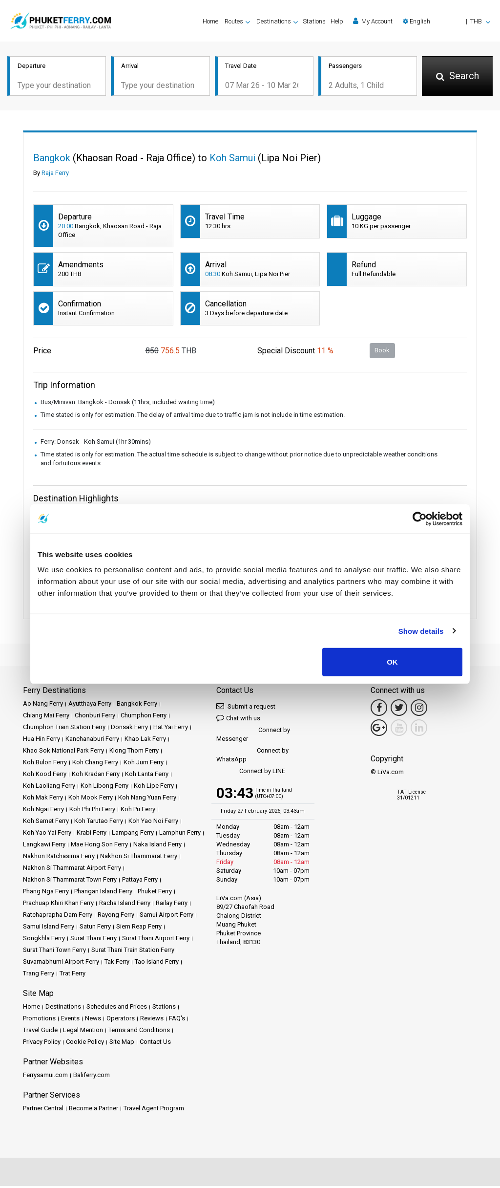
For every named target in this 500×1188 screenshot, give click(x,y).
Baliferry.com (91, 1076)
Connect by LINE (250, 773)
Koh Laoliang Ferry (49, 787)
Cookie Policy (85, 1043)
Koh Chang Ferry (95, 764)
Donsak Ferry (129, 729)
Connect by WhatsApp (252, 757)
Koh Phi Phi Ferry (92, 811)
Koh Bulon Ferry (45, 764)
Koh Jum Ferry (144, 764)
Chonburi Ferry (95, 717)
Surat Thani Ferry (93, 940)
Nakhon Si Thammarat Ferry (138, 858)
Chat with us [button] (238, 719)
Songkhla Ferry (44, 940)
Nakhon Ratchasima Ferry (59, 858)
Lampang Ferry (133, 834)
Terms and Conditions (139, 1032)
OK (392, 662)
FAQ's (177, 1020)
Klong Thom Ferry (134, 752)
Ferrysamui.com (45, 1076)
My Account (373, 21)
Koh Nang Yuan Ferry (147, 799)
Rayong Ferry (116, 916)
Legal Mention (83, 1032)
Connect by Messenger (253, 736)
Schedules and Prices (116, 1008)
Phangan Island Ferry (103, 893)
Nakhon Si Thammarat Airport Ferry (72, 869)
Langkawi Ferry (44, 846)
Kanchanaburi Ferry (92, 740)
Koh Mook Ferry (90, 799)
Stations (314, 21)
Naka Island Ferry (157, 846)
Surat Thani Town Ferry (54, 951)
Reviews (152, 1020)
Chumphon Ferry (144, 717)
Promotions (39, 1020)
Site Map (121, 1043)
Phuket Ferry (155, 893)
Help (337, 21)
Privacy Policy (42, 1043)
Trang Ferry (38, 975)
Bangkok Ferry (137, 705)
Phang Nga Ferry (46, 893)
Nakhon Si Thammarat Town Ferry (70, 881)
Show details (421, 630)
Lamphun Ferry (180, 834)
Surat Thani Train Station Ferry (132, 951)
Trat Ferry (72, 975)
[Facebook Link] (379, 709)
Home (210, 21)
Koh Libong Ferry (104, 787)
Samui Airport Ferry (166, 916)
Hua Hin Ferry (41, 740)
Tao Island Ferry (157, 963)
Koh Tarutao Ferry (98, 822)
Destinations (63, 1008)
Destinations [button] (273, 21)
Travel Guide (40, 1032)
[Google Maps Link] (379, 729)
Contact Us (155, 1043)
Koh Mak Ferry (43, 799)
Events (70, 1020)
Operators (120, 1020)
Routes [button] (234, 21)
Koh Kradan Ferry (96, 775)
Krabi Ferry (91, 834)
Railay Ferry (172, 904)
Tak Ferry (116, 963)
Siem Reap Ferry (139, 928)
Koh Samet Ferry (46, 822)
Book (382, 352)
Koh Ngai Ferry (43, 811)
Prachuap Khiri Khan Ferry (58, 904)
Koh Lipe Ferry (154, 787)
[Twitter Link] (399, 709)
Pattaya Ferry (140, 881)
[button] (446, 21)
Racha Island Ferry (124, 904)
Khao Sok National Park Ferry (63, 752)
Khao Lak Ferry (145, 740)
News (93, 1020)
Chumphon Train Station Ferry (64, 729)
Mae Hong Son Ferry (99, 846)
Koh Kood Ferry (44, 775)
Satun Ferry (95, 928)
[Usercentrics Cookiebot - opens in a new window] (419, 518)
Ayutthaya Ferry (89, 705)
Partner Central (43, 1110)
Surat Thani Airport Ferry (155, 940)
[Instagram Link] (419, 709)
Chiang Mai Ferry (46, 717)
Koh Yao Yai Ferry (47, 834)
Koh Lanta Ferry (146, 775)
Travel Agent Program (154, 1110)
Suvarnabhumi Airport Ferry (61, 963)
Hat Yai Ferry (170, 729)
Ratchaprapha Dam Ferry (57, 916)
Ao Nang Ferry (43, 705)
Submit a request (245, 708)
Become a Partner (93, 1110)
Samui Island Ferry (48, 928)
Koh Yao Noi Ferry (153, 822)
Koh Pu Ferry (138, 811)
